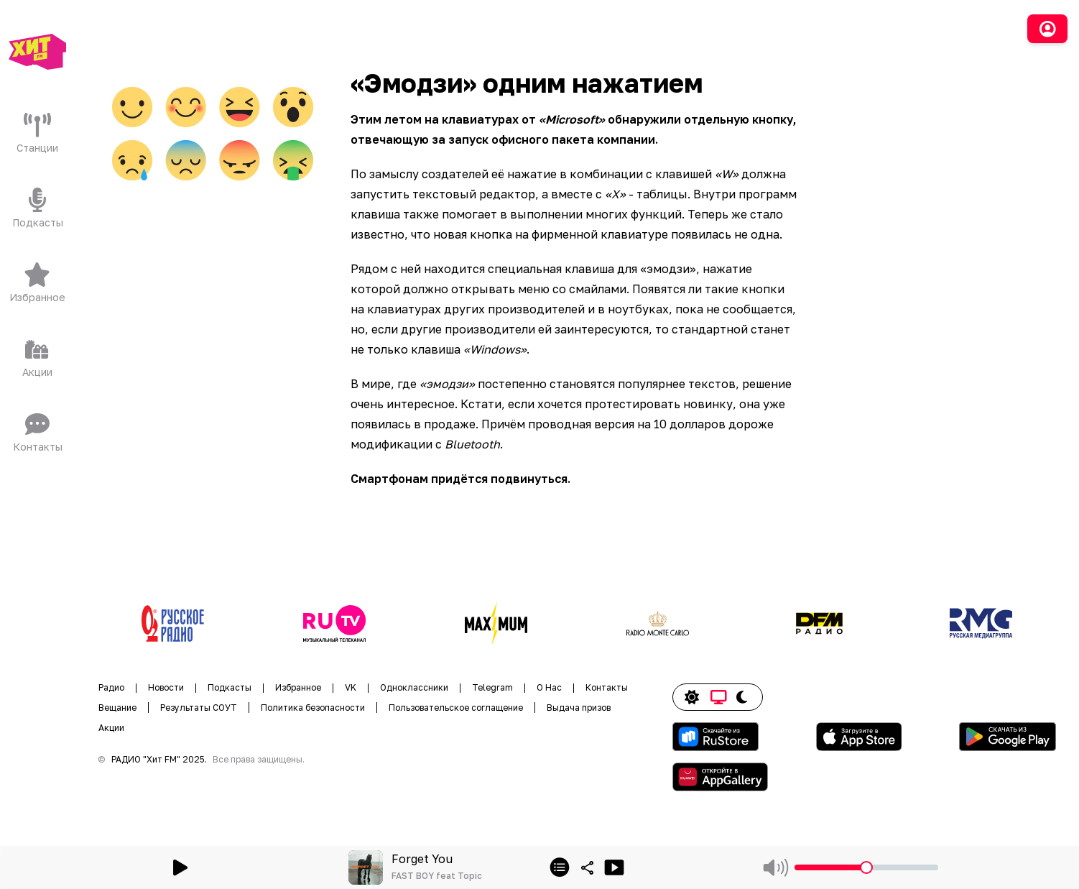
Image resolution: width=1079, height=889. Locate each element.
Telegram (492, 687)
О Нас (549, 687)
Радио (111, 687)
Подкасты (229, 687)
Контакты (606, 687)
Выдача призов (579, 707)
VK (350, 687)
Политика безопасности (313, 707)
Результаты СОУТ (198, 707)
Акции (111, 727)
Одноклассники (414, 687)
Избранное (298, 687)
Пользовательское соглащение (456, 707)
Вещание (117, 707)
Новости (166, 687)
